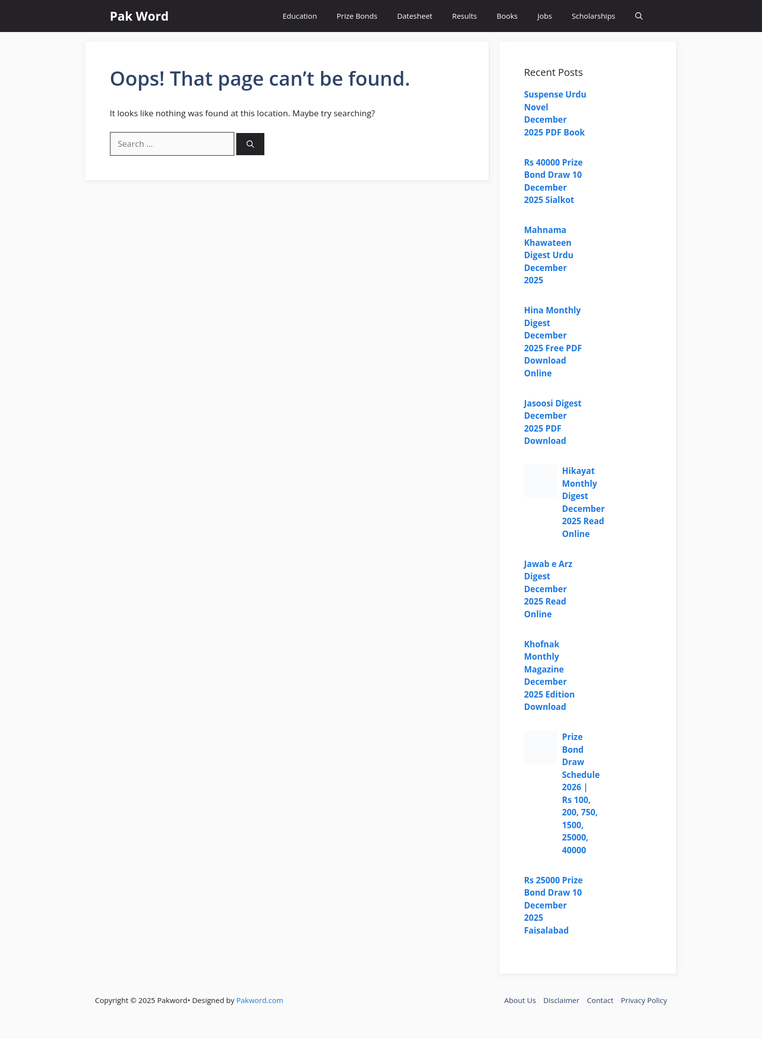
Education (300, 16)
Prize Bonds (357, 16)
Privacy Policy (644, 1000)
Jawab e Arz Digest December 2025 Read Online (548, 589)
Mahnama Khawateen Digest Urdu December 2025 (549, 255)
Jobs (545, 16)
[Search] (250, 144)
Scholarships (593, 16)
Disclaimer (562, 1000)
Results (464, 16)
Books (507, 16)
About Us (520, 1000)
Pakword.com (259, 1000)
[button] (639, 16)
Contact (600, 1000)
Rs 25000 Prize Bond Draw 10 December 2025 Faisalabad (553, 905)
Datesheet (415, 16)
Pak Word (139, 15)
